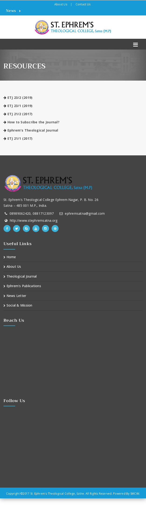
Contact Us (83, 4)
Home (9, 257)
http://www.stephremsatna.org (34, 220)
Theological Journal (20, 276)
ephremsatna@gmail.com (85, 213)
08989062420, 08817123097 (32, 213)
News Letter (14, 295)
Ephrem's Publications (22, 286)
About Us (60, 4)
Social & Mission (17, 305)
